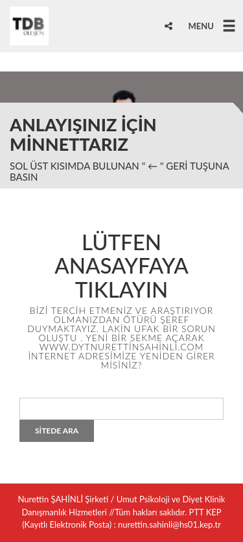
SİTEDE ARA (56, 430)
